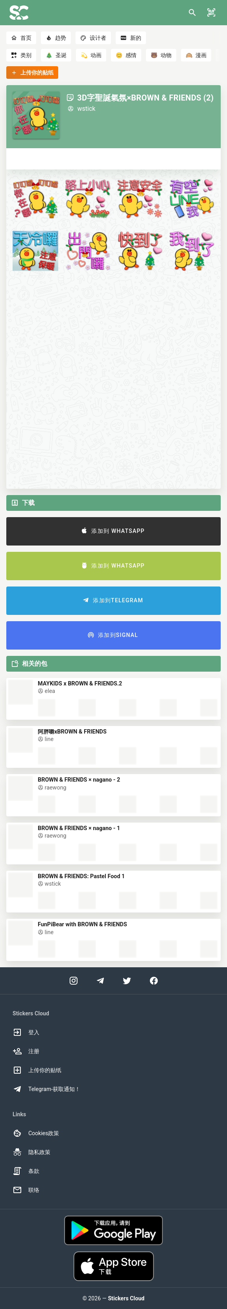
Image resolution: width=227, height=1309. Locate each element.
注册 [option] (26, 1051)
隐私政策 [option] (31, 1152)
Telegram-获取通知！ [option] (46, 1089)
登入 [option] (26, 1032)
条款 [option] (26, 1171)
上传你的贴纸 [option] (37, 1070)
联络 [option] (26, 1190)
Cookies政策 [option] (36, 1133)
